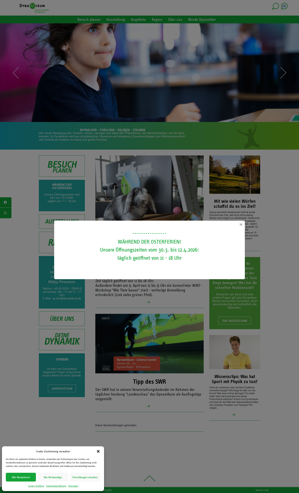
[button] (98, 451)
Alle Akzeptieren (21, 477)
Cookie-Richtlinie (36, 486)
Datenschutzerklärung (56, 486)
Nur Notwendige (53, 477)
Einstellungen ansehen (85, 477)
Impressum (73, 486)
